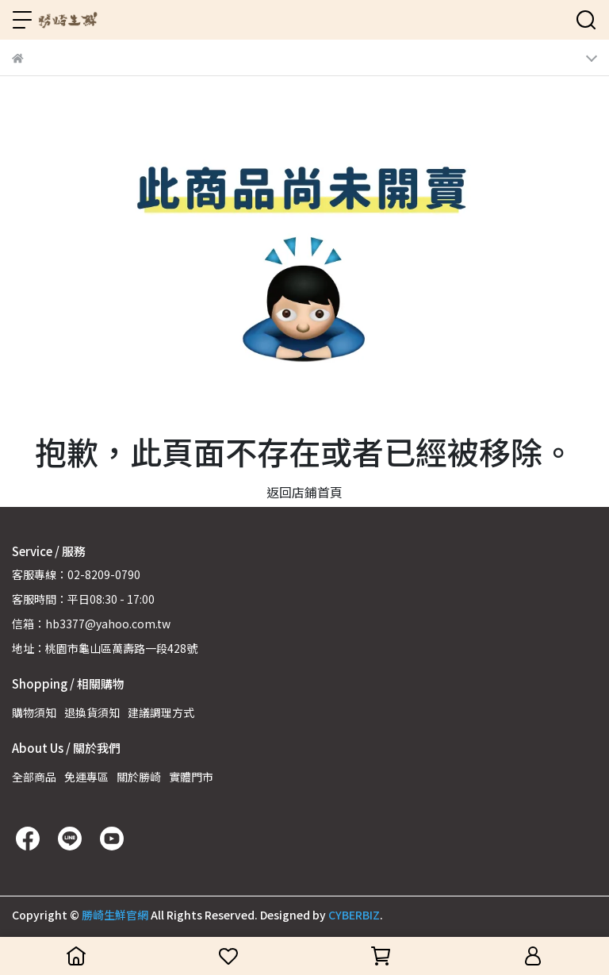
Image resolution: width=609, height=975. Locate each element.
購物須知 (34, 712)
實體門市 (191, 777)
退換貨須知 (92, 712)
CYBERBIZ (354, 915)
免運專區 (86, 777)
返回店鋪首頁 (304, 491)
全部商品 (34, 777)
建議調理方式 (161, 712)
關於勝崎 (139, 777)
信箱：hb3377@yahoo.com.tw (91, 623)
